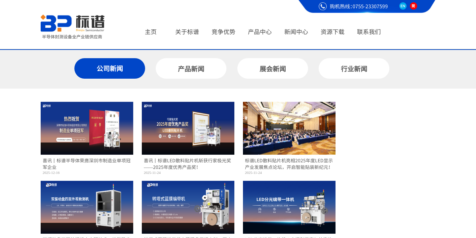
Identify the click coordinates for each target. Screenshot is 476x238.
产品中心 (260, 31)
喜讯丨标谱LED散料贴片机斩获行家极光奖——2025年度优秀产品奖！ (187, 163)
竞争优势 (223, 31)
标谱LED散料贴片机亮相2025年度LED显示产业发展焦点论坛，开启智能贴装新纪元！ (289, 163)
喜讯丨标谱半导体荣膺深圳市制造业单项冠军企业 (87, 163)
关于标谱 (187, 31)
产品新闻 (191, 68)
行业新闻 (354, 68)
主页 (151, 31)
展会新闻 (272, 68)
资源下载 (332, 31)
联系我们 (369, 31)
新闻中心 (296, 31)
